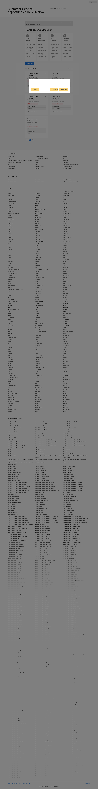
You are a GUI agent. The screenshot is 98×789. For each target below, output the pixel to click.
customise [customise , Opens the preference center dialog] (35, 89)
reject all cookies (54, 89)
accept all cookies (63, 89)
